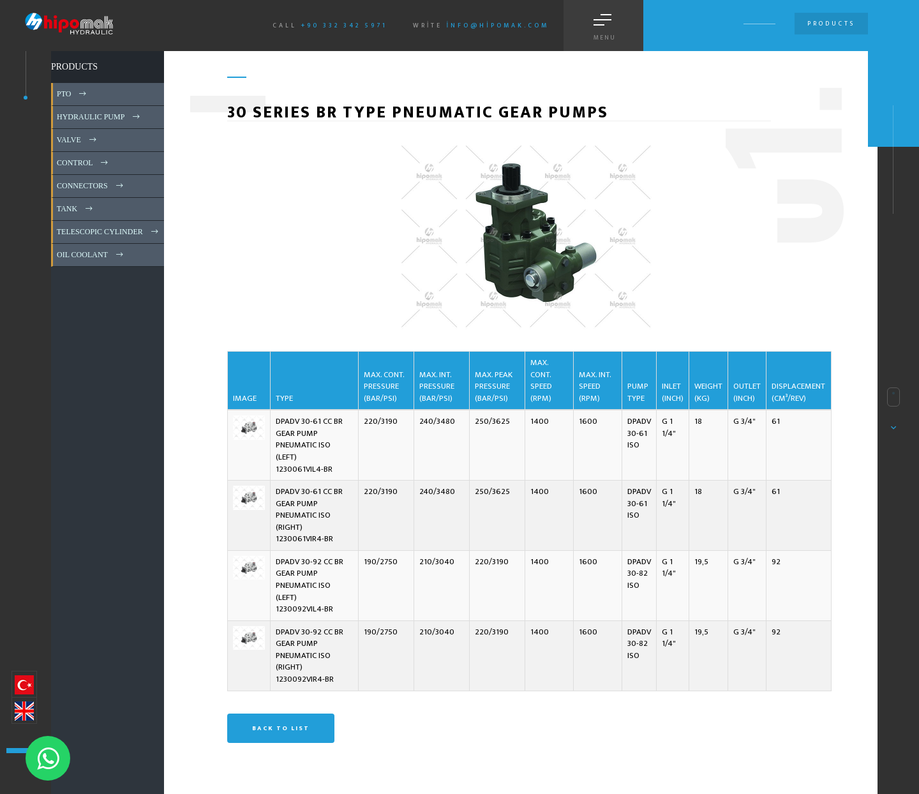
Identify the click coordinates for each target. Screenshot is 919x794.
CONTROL (83, 162)
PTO (72, 93)
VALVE (77, 139)
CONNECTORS (91, 185)
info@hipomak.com (497, 25)
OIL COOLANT (91, 254)
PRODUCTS (74, 66)
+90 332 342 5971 (344, 25)
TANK (75, 208)
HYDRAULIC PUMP (99, 116)
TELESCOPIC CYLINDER (108, 231)
